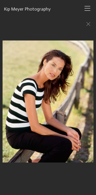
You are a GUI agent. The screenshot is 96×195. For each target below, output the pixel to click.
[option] (48, 104)
